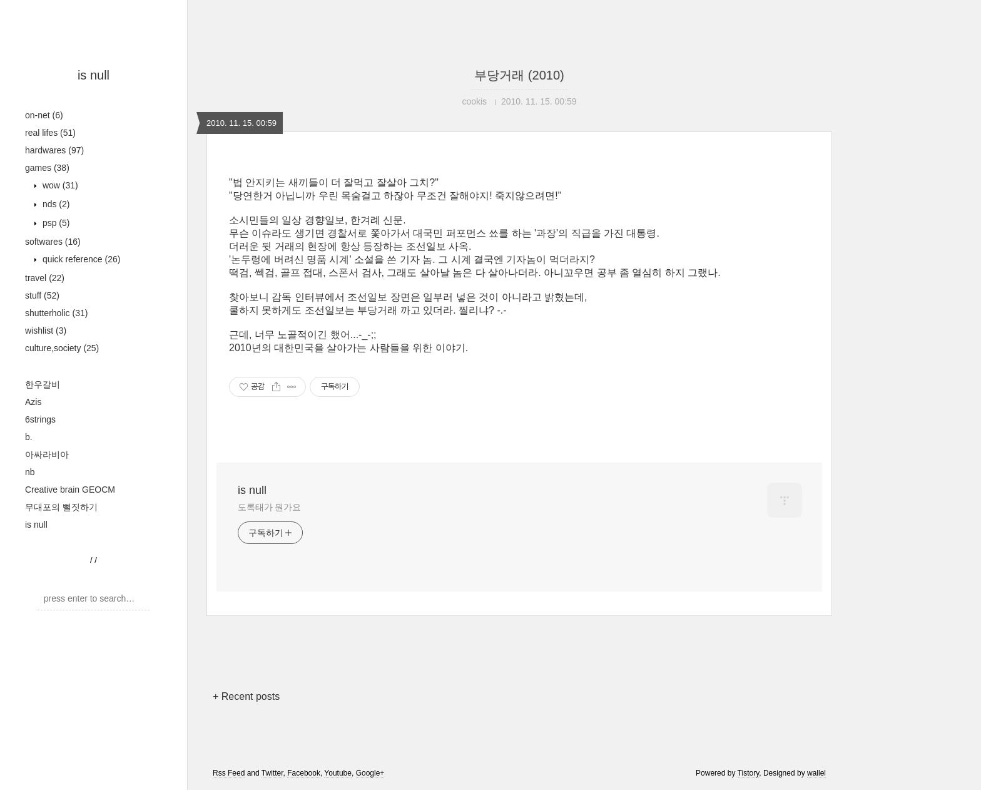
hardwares (54, 150)
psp (54, 223)
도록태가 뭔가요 (269, 507)
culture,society (62, 348)
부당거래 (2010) (519, 75)
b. (29, 437)
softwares (53, 242)
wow (59, 185)
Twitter (272, 773)
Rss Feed (229, 773)
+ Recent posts (246, 696)
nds (54, 204)
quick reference (80, 259)
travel (44, 278)
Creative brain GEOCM (70, 490)
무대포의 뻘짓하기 (61, 507)
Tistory (749, 773)
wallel (816, 773)
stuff (42, 295)
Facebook (303, 773)
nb (30, 472)
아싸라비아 (47, 454)
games (47, 168)
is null (93, 75)
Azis (33, 402)
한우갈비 (42, 384)
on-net (44, 115)
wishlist (45, 331)
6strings (40, 419)
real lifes (50, 133)
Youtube (338, 773)
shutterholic (56, 313)
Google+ (370, 773)
